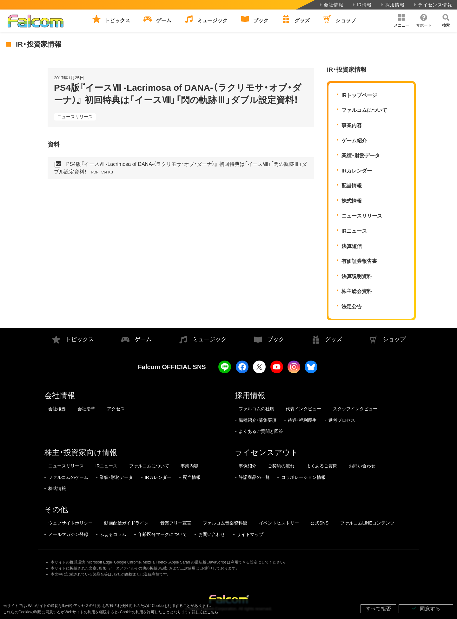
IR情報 (361, 4)
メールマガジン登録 (68, 534)
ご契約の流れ (281, 465)
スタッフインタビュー (355, 408)
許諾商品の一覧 (254, 477)
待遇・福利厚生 (302, 420)
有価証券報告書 (359, 261)
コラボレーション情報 (303, 477)
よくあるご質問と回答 (261, 431)
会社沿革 (86, 408)
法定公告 (351, 306)
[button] (401, 21)
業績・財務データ (360, 155)
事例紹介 (247, 465)
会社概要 (57, 408)
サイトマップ (250, 534)
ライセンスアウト (266, 452)
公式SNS (319, 522)
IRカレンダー (356, 170)
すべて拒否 (378, 608)
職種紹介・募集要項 (257, 420)
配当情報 (351, 185)
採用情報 (392, 4)
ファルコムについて (364, 110)
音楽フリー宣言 (175, 522)
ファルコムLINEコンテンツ (367, 522)
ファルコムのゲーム (68, 477)
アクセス (116, 408)
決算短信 (351, 246)
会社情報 (330, 4)
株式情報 (351, 201)
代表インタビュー (303, 408)
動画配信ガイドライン (126, 522)
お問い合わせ (362, 465)
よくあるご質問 (321, 465)
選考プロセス (341, 420)
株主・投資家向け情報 (80, 452)
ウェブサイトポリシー (70, 522)
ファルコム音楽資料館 (225, 522)
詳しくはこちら (205, 612)
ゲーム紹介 (354, 140)
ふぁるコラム (113, 534)
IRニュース (354, 231)
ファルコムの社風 (256, 408)
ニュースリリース (75, 116)
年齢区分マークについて (162, 534)
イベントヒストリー (279, 522)
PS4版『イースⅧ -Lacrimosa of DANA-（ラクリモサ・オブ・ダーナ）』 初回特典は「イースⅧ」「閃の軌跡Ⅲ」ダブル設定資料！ (180, 168)
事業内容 (351, 125)
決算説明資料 (356, 276)
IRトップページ (359, 95)
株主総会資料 (356, 291)
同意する (426, 608)
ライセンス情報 (432, 4)
